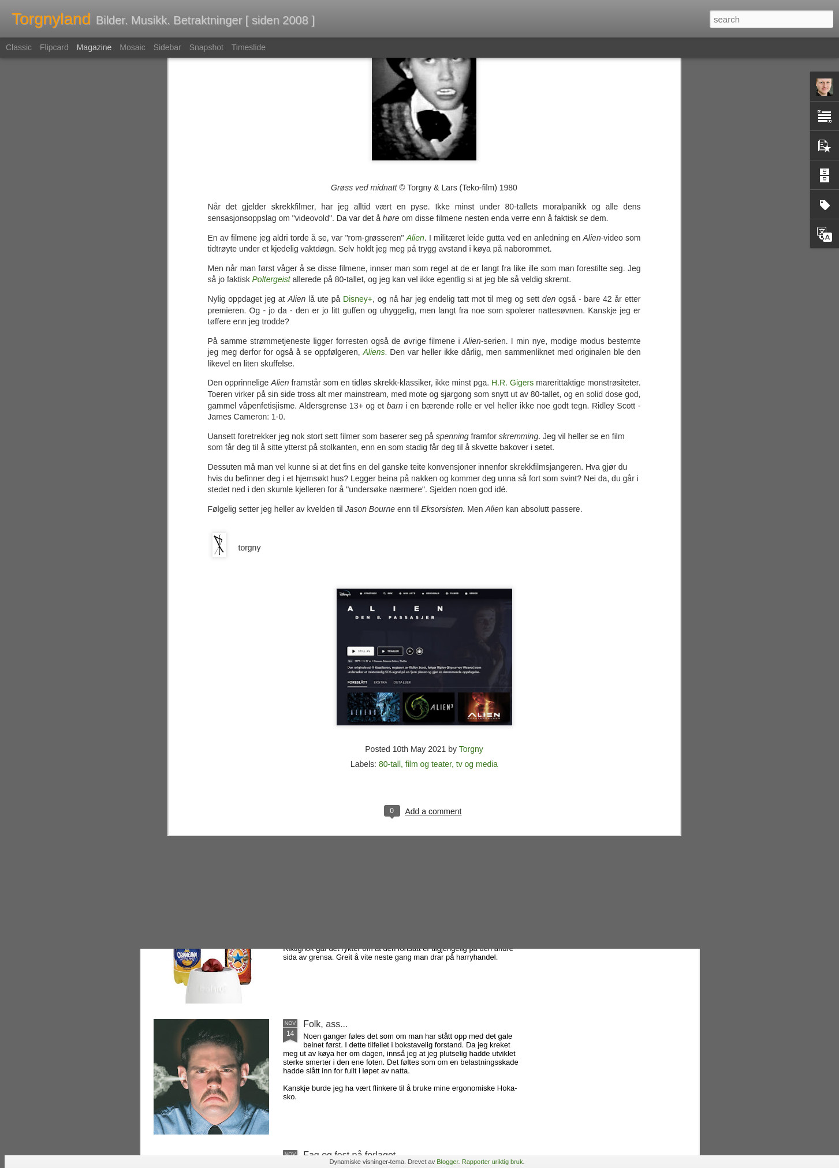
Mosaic (132, 47)
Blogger (447, 1161)
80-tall (390, 525)
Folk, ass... (325, 1024)
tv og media (477, 525)
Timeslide (249, 47)
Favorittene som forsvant (354, 893)
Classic (19, 47)
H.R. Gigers (512, 144)
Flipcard (54, 47)
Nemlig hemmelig (339, 762)
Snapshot (206, 47)
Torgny (471, 510)
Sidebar (167, 47)
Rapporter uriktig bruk (492, 1161)
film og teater (428, 525)
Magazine (94, 47)
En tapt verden (333, 631)
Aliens (374, 113)
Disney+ (357, 60)
